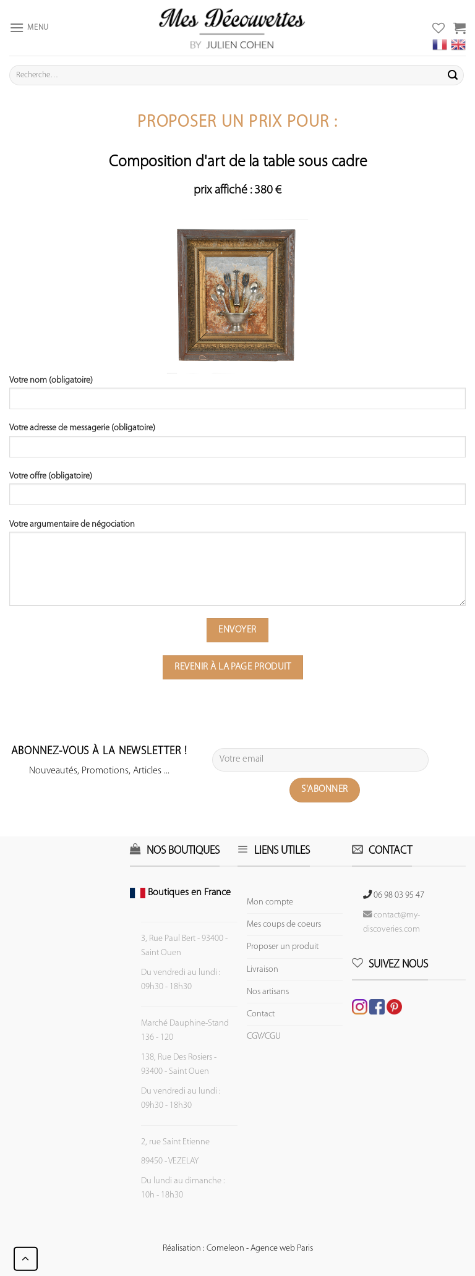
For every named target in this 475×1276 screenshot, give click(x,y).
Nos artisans (268, 992)
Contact (261, 1014)
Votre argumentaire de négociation (237, 567)
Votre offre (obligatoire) (237, 493)
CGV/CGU (264, 1036)
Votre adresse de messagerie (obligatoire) (237, 444)
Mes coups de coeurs (284, 924)
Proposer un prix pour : (237, 122)
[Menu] (29, 27)
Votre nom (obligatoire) (237, 397)
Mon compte (270, 902)
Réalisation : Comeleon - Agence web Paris (238, 1248)
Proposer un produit (283, 946)
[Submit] (452, 75)
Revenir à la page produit (232, 667)
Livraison (262, 969)
